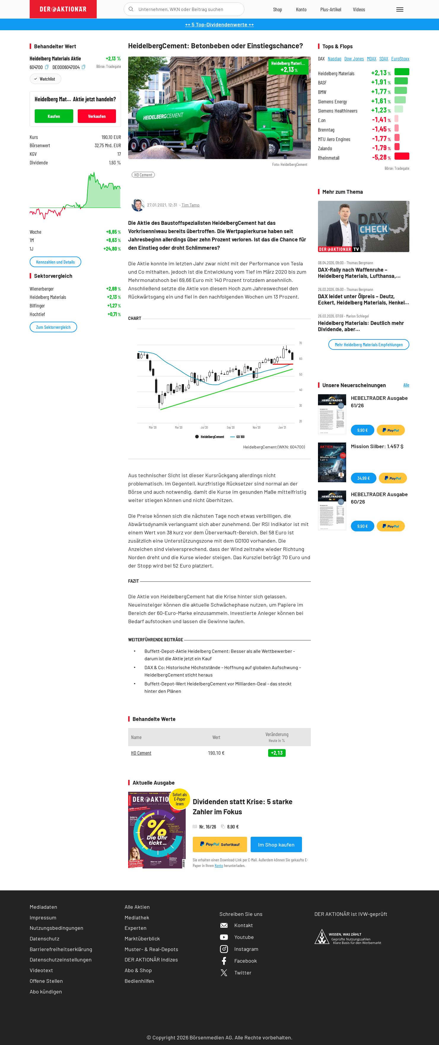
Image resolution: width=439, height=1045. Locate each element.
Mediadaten (43, 906)
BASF (322, 82)
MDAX (371, 58)
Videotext (41, 970)
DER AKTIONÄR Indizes (151, 959)
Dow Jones (354, 58)
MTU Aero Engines (334, 139)
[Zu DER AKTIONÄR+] (330, 9)
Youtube (237, 937)
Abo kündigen (46, 991)
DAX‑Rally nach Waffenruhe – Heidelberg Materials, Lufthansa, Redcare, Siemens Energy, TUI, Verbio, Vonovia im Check (357, 273)
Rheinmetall (328, 158)
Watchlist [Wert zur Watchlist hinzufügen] (47, 78)
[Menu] (398, 9)
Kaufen (54, 116)
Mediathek (137, 917)
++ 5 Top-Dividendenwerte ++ (219, 24)
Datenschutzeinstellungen (61, 959)
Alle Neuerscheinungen (399, 385)
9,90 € (362, 430)
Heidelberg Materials (336, 73)
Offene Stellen (46, 980)
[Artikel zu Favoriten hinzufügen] (163, 186)
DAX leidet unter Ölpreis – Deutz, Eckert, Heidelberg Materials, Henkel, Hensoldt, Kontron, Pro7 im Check (362, 299)
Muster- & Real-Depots (151, 949)
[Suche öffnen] (131, 9)
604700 (39, 66)
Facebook (238, 960)
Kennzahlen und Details (55, 262)
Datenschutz (44, 938)
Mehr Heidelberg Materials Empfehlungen (369, 344)
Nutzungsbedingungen (56, 927)
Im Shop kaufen (276, 844)
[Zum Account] (301, 9)
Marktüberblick (142, 938)
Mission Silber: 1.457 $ (377, 446)
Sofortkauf (220, 844)
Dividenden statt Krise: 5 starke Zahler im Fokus (242, 806)
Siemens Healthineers (337, 111)
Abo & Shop (138, 970)
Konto (219, 865)
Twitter (236, 972)
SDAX (383, 58)
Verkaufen (97, 116)
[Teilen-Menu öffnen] (136, 186)
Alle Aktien (137, 906)
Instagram (239, 948)
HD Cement (143, 174)
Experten (136, 927)
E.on (322, 120)
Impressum (43, 917)
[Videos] (359, 9)
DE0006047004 (69, 66)
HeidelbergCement (274, 446)
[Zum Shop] (277, 9)
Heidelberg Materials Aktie (55, 58)
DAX (321, 58)
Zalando (325, 148)
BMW (322, 92)
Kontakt (236, 925)
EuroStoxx (400, 58)
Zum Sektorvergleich (53, 327)
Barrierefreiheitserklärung (61, 949)
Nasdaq (334, 58)
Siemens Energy (332, 101)
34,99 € (363, 478)
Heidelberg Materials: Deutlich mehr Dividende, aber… (361, 326)
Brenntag (326, 129)
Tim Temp (191, 204)
